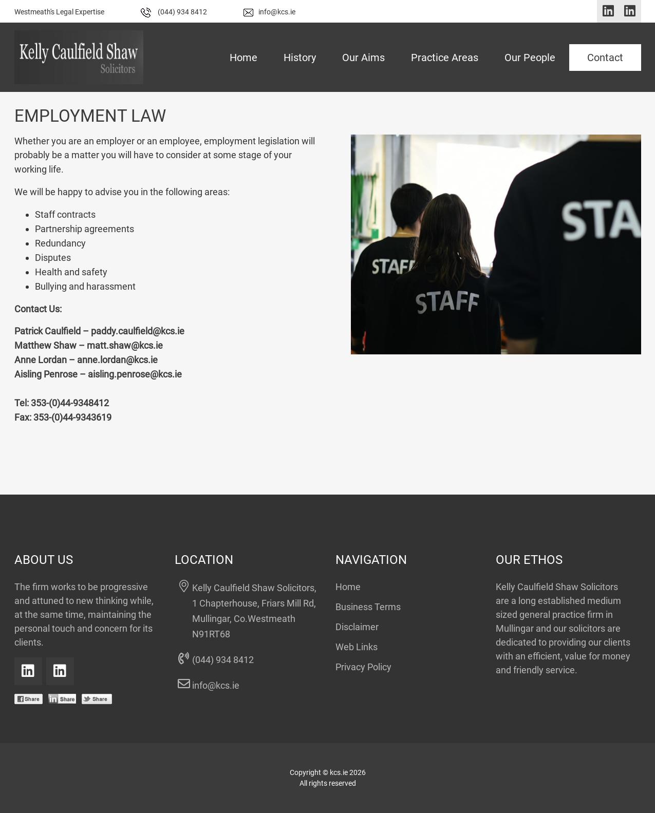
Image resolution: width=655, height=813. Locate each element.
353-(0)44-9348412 (70, 403)
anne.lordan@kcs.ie (117, 359)
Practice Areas (444, 57)
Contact (605, 57)
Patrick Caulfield (47, 331)
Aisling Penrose (46, 374)
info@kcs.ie (269, 12)
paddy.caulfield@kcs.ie (137, 331)
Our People (529, 57)
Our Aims (363, 57)
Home (243, 57)
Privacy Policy (363, 666)
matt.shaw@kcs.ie (125, 345)
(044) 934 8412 (174, 12)
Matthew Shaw (45, 345)
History (300, 57)
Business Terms (368, 606)
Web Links (356, 646)
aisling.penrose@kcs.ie (135, 374)
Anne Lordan (40, 359)
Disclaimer (357, 626)
